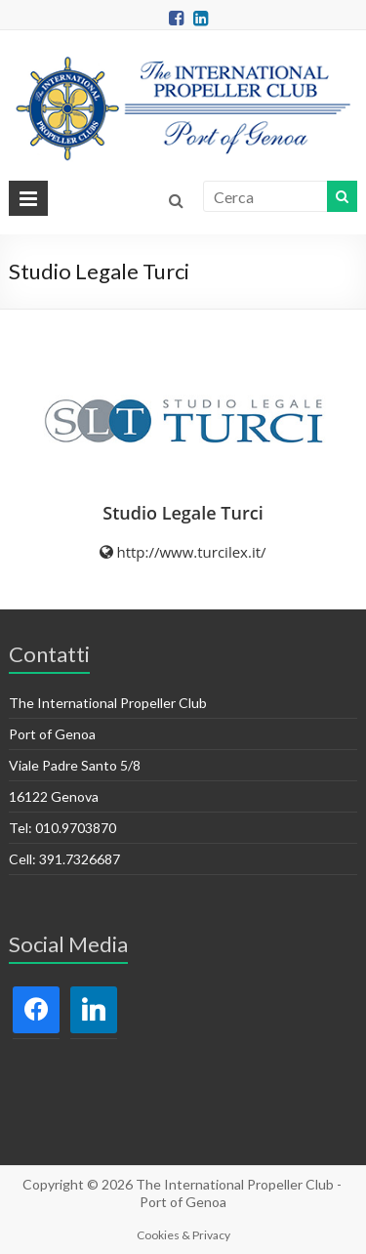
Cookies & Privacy (183, 1235)
